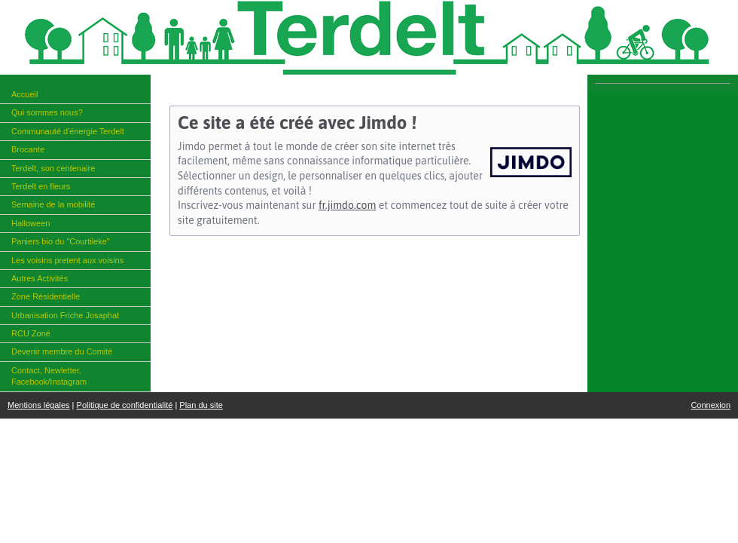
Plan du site (200, 405)
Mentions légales (39, 405)
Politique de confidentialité (125, 405)
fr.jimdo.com (347, 205)
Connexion (710, 405)
